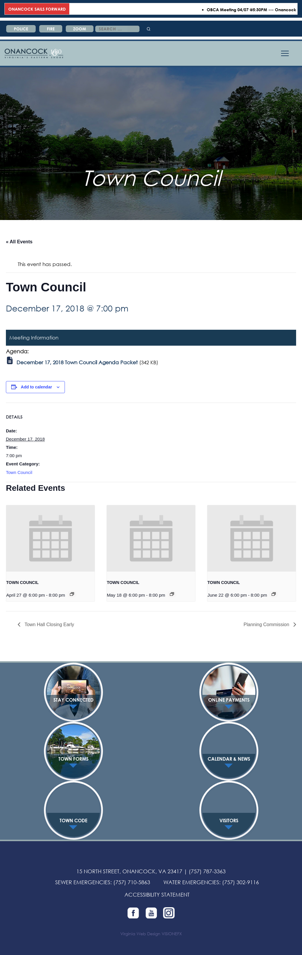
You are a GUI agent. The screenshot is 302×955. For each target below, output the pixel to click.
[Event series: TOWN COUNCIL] (72, 594)
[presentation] (50, 538)
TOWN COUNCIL (22, 582)
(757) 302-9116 (240, 882)
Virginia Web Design (140, 933)
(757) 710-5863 (131, 882)
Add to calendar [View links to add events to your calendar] (36, 387)
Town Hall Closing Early (48, 624)
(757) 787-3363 (207, 871)
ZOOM (79, 28)
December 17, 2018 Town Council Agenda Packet (77, 362)
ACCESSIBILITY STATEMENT (157, 894)
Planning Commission (267, 624)
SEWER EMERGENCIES (82, 882)
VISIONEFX (172, 933)
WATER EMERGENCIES (191, 882)
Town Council (19, 472)
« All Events (19, 241)
